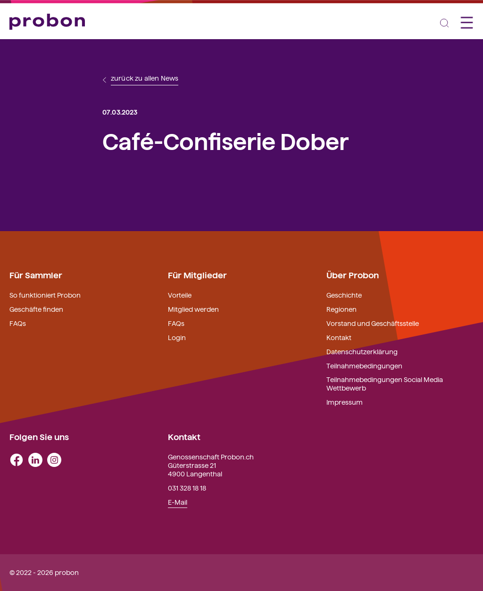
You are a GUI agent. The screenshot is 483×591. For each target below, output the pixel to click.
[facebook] (16, 459)
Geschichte (344, 295)
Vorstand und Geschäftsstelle (372, 323)
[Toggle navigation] (444, 22)
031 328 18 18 (187, 487)
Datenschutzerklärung (362, 351)
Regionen (341, 309)
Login (177, 337)
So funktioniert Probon (45, 295)
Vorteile (180, 295)
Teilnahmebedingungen (364, 365)
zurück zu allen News (144, 78)
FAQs (17, 323)
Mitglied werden (193, 309)
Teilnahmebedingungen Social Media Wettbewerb (384, 383)
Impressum (344, 402)
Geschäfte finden (36, 309)
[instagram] (54, 459)
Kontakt (338, 337)
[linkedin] (35, 459)
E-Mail (177, 502)
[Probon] (47, 22)
